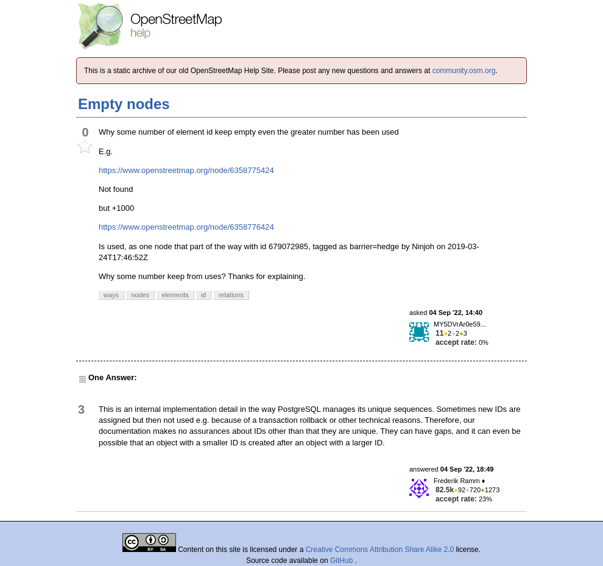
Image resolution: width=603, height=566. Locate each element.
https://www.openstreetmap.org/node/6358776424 (186, 227)
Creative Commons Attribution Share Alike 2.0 (380, 549)
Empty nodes (124, 104)
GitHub (342, 560)
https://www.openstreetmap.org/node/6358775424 (186, 170)
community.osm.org (464, 70)
